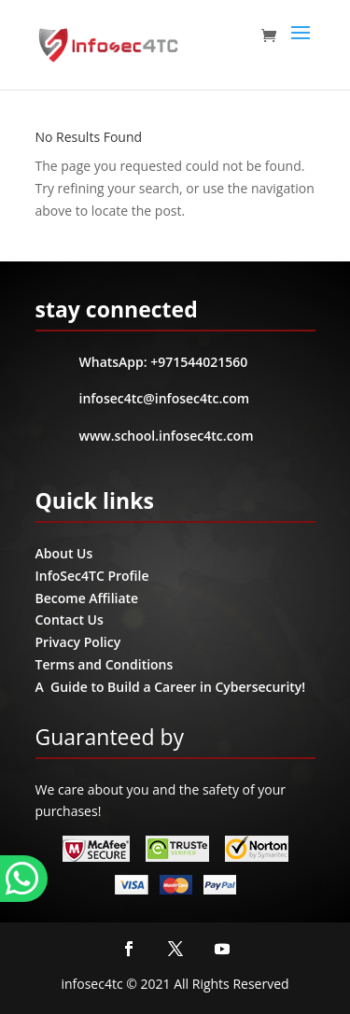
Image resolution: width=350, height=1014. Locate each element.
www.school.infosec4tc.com (166, 435)
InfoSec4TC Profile (92, 575)
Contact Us (69, 619)
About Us (64, 553)
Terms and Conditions (104, 664)
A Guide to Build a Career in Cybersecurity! (170, 687)
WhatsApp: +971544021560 (163, 362)
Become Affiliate (87, 598)
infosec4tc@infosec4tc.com (164, 398)
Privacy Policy (78, 642)
